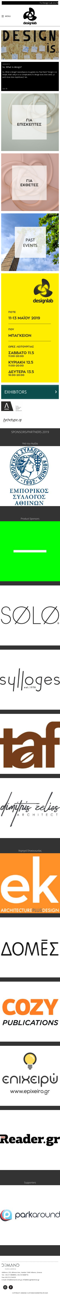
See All (4, 89)
